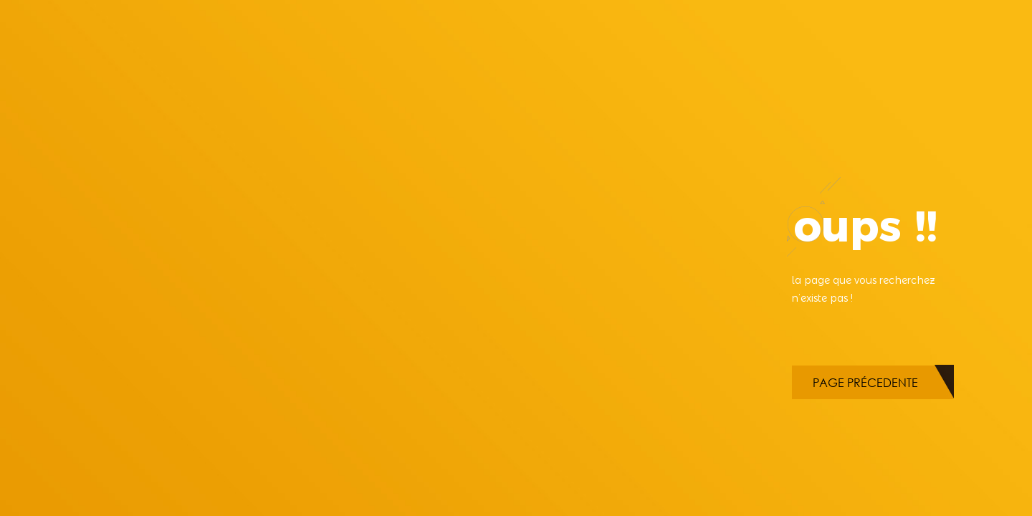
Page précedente (865, 382)
